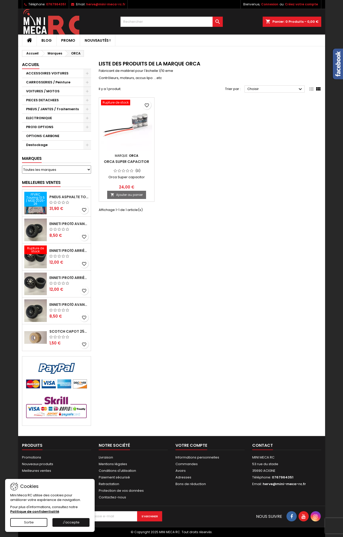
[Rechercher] (171, 22)
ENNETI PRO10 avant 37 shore (69, 224)
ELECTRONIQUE (39, 118)
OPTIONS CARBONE (42, 135)
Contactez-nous (112, 497)
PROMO (68, 40)
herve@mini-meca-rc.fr (105, 4)
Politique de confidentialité (34, 511)
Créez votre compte (301, 4)
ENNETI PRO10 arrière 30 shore (69, 251)
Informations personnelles (197, 457)
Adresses (183, 477)
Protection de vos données (121, 490)
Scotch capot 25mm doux (69, 331)
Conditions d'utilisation (117, 470)
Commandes (186, 464)
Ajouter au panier (126, 195)
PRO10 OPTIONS (39, 127)
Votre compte (191, 445)
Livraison (106, 457)
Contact (262, 445)
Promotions (31, 457)
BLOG (46, 40)
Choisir (275, 89)
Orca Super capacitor (126, 161)
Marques (32, 158)
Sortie (29, 522)
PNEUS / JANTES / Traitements (52, 109)
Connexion (269, 4)
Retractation (109, 484)
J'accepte (71, 522)
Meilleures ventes (36, 470)
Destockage (37, 144)
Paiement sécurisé (114, 477)
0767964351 (56, 4)
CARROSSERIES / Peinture (48, 82)
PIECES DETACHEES (42, 100)
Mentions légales (113, 464)
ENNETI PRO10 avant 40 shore (69, 305)
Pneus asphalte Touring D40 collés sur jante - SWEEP (69, 197)
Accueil (30, 65)
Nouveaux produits (37, 464)
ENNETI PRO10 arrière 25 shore (69, 278)
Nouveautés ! (97, 40)
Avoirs (180, 470)
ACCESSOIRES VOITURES (47, 73)
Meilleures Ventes (41, 182)
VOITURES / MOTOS (43, 91)
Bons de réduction (190, 484)
